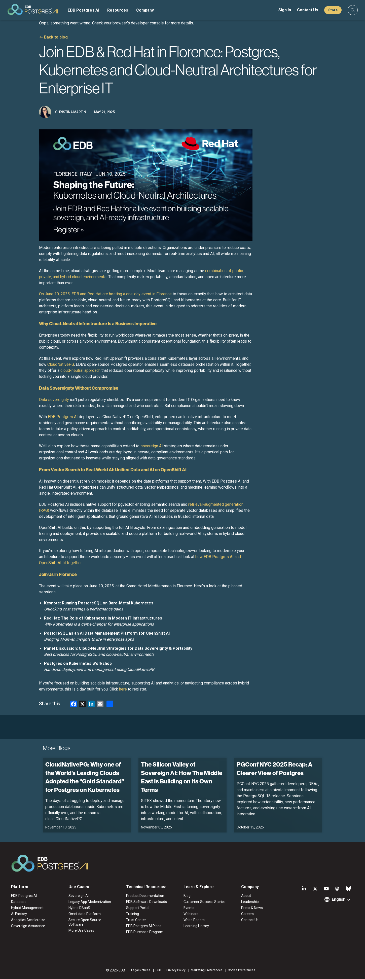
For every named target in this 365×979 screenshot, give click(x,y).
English (338, 899)
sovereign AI (151, 446)
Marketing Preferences (207, 970)
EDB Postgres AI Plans (143, 926)
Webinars (191, 914)
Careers (247, 914)
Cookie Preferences (241, 970)
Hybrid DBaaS (79, 908)
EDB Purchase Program (144, 932)
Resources (117, 10)
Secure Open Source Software (84, 922)
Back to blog (56, 37)
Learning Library (196, 926)
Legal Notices (140, 970)
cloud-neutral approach (80, 370)
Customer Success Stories (205, 902)
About (246, 896)
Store (333, 10)
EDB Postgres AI (83, 10)
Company (145, 10)
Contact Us (307, 10)
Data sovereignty (54, 399)
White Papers (194, 920)
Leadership (250, 902)
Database (18, 902)
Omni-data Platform (84, 914)
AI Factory (19, 914)
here (123, 689)
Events (189, 908)
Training (132, 914)
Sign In (284, 10)
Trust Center (136, 920)
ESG (158, 970)
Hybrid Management (27, 908)
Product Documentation (145, 896)
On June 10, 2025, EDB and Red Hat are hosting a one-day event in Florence (105, 294)
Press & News (252, 908)
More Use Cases (81, 930)
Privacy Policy (176, 970)
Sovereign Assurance (28, 926)
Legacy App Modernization (89, 902)
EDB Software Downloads (146, 902)
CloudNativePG (60, 364)
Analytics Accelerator (28, 920)
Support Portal (137, 908)
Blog (187, 896)
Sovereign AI (78, 896)
